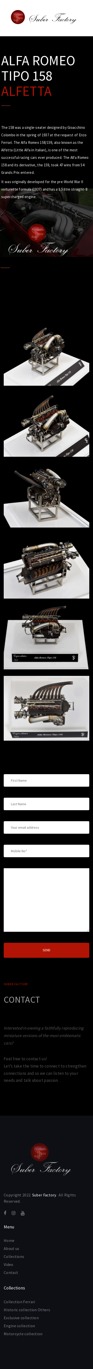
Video (8, 1264)
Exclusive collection (21, 1317)
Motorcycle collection (23, 1333)
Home (9, 1240)
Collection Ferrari (19, 1301)
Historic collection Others (27, 1309)
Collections (14, 1256)
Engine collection (19, 1325)
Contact (11, 1272)
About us (11, 1248)
